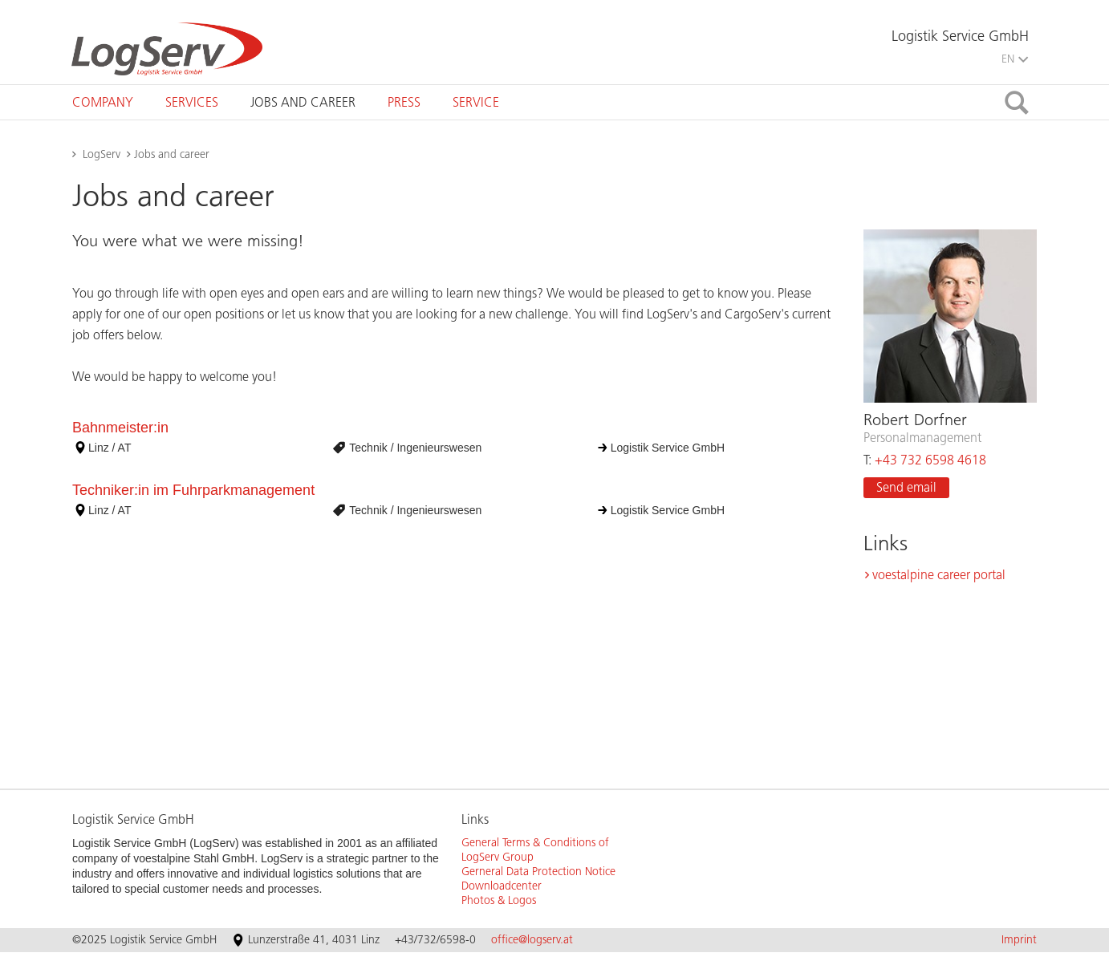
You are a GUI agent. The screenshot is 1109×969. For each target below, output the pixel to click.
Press (404, 102)
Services (191, 102)
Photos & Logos (498, 900)
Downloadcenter (501, 886)
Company (102, 102)
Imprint (1019, 940)
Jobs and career (302, 102)
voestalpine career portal (938, 574)
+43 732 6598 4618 (930, 460)
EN (1014, 59)
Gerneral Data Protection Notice (538, 871)
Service (476, 102)
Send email (906, 487)
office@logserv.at (532, 940)
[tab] (102, 102)
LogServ (101, 154)
